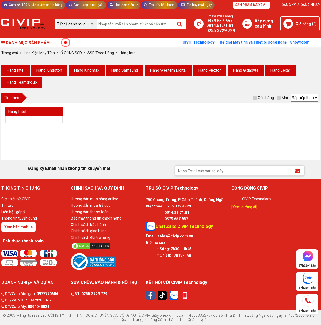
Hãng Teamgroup (22, 82)
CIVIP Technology (256, 199)
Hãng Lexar (280, 70)
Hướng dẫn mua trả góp (91, 205)
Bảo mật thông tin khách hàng (96, 218)
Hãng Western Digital (168, 70)
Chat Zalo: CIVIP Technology (179, 226)
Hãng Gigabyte (245, 70)
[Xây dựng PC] (247, 24)
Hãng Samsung (124, 70)
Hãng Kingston (49, 70)
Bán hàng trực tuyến (86, 5)
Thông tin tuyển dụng (19, 218)
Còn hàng (263, 98)
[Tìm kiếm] (180, 24)
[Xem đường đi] (244, 207)
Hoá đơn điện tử (124, 5)
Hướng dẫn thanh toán (90, 212)
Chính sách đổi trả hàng (90, 237)
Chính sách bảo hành (88, 224)
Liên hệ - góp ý (13, 212)
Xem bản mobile (18, 227)
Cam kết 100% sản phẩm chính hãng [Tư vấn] (33, 5)
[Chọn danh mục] (77, 24)
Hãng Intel (15, 70)
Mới (282, 98)
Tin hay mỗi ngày (196, 5)
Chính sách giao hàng (89, 231)
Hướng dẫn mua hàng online (94, 199)
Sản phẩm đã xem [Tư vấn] (251, 5)
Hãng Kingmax (86, 70)
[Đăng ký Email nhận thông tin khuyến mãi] (298, 170)
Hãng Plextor (209, 70)
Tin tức (7, 205)
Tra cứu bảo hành (159, 5)
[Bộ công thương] (107, 261)
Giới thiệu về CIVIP (16, 199)
